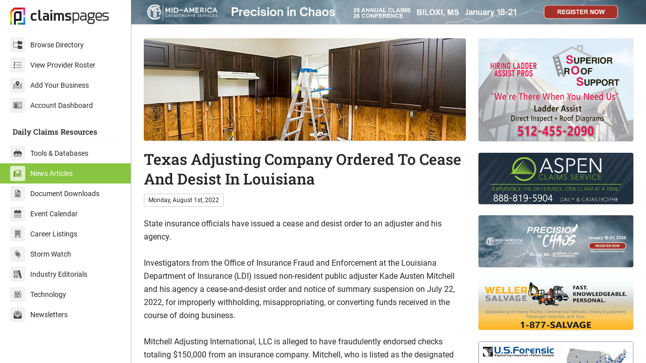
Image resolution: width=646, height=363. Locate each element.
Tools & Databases (49, 153)
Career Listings (43, 233)
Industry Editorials (48, 274)
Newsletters (39, 314)
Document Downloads (54, 193)
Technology (38, 294)
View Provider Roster (52, 65)
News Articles (41, 173)
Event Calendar (44, 213)
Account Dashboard (51, 105)
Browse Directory (47, 44)
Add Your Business (49, 85)
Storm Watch (40, 254)
